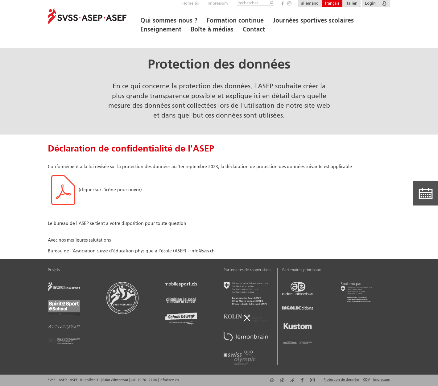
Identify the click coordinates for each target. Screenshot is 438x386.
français (332, 4)
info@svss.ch (169, 380)
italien (351, 4)
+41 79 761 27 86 (144, 380)
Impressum (218, 4)
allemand (310, 4)
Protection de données (341, 380)
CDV (366, 380)
